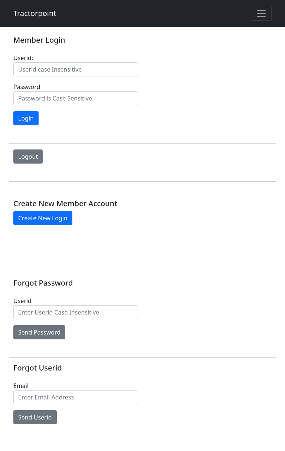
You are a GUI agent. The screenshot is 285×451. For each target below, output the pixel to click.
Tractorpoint (34, 13)
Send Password (39, 332)
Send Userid (35, 417)
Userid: (23, 58)
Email (21, 386)
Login (26, 118)
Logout (28, 156)
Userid (22, 301)
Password (26, 87)
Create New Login (43, 218)
